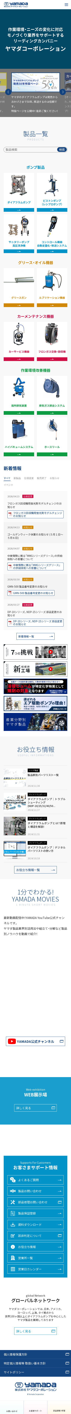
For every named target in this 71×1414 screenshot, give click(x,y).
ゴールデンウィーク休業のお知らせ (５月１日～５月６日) (35, 546)
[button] (8, 92)
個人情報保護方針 (15, 1354)
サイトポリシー (14, 1372)
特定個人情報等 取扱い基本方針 (25, 1363)
